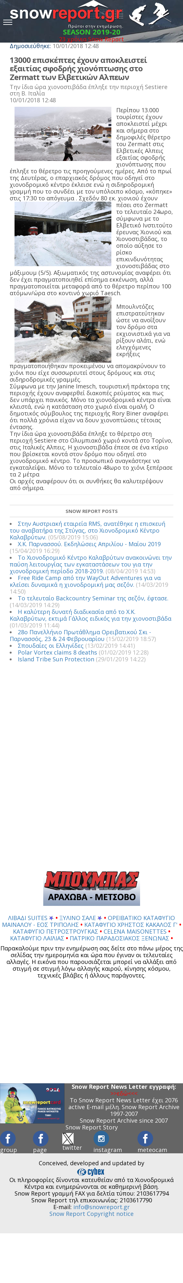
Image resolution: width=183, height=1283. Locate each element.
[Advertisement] (88, 769)
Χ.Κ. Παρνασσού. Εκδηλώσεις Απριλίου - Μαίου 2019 (89, 544)
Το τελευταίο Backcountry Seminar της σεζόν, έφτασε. (93, 598)
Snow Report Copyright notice (91, 1214)
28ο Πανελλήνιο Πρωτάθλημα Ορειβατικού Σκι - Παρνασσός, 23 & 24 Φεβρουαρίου (80, 635)
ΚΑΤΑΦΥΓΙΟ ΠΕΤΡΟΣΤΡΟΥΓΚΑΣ (56, 931)
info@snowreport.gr (101, 1207)
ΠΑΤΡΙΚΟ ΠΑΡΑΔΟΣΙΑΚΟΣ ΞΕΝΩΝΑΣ (120, 938)
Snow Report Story (92, 1127)
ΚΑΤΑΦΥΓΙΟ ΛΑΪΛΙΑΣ (38, 938)
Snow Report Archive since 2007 (124, 1120)
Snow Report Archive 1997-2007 (144, 1110)
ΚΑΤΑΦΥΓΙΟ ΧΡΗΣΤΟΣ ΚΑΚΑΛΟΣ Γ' (131, 924)
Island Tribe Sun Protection (56, 659)
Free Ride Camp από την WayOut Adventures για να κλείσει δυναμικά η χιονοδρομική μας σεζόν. (85, 581)
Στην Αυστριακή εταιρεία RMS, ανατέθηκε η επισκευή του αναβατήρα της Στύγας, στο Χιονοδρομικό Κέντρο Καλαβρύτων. (87, 530)
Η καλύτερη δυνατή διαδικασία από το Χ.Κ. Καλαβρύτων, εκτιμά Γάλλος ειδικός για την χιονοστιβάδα (90, 615)
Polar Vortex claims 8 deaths (57, 652)
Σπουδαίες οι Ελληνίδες (51, 645)
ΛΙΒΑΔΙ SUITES (31, 918)
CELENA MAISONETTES (136, 931)
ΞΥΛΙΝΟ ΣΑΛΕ (80, 918)
